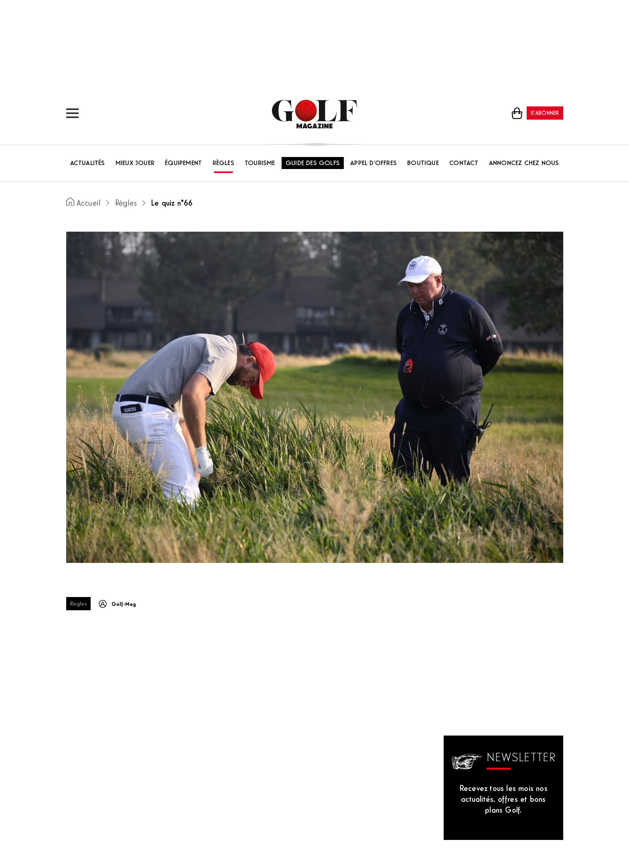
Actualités (87, 163)
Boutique (423, 163)
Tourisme (260, 163)
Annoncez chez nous (524, 163)
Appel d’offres (373, 163)
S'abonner (545, 113)
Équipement (183, 163)
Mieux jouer (135, 163)
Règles (223, 163)
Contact (463, 163)
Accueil (89, 204)
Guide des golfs (313, 163)
